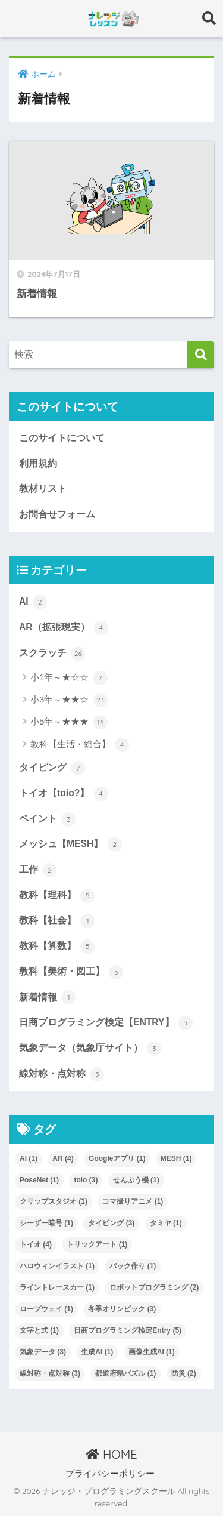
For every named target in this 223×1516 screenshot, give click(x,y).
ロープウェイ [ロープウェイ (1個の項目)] (46, 1309)
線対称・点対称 (61, 1074)
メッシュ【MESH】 (70, 844)
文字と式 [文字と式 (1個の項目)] (39, 1330)
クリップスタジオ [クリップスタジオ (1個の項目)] (53, 1201)
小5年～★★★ (69, 722)
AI (33, 602)
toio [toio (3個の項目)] (86, 1180)
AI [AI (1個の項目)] (28, 1158)
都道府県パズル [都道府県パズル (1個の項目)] (125, 1373)
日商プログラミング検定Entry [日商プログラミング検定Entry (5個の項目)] (127, 1330)
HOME (111, 1454)
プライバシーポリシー (110, 1473)
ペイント (47, 819)
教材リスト (43, 488)
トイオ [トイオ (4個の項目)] (36, 1244)
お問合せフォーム (57, 514)
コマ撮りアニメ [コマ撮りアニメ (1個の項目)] (132, 1201)
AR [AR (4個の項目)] (62, 1158)
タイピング (52, 768)
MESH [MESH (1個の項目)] (176, 1158)
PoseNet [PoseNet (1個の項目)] (39, 1180)
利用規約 (38, 463)
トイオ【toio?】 (63, 794)
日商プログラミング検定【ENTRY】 (106, 1023)
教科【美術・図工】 (71, 972)
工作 (37, 870)
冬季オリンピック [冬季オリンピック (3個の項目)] (122, 1309)
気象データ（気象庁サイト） (90, 1049)
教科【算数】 (57, 946)
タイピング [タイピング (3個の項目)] (111, 1223)
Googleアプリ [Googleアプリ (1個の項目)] (117, 1158)
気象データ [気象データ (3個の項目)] (43, 1352)
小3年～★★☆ (69, 700)
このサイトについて (62, 438)
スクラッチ (52, 653)
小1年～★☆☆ (69, 678)
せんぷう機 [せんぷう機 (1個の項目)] (136, 1180)
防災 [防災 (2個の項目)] (183, 1373)
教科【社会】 (57, 921)
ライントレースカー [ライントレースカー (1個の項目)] (57, 1287)
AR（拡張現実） (63, 628)
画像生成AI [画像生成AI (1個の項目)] (151, 1352)
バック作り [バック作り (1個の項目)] (132, 1266)
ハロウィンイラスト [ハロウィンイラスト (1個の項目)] (57, 1266)
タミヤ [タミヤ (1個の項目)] (166, 1223)
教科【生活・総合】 (79, 745)
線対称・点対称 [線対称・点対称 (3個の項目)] (50, 1373)
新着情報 (47, 997)
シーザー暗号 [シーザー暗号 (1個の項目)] (46, 1223)
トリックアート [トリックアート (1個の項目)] (97, 1244)
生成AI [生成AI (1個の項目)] (97, 1352)
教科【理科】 (57, 896)
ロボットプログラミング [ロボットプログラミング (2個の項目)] (154, 1287)
